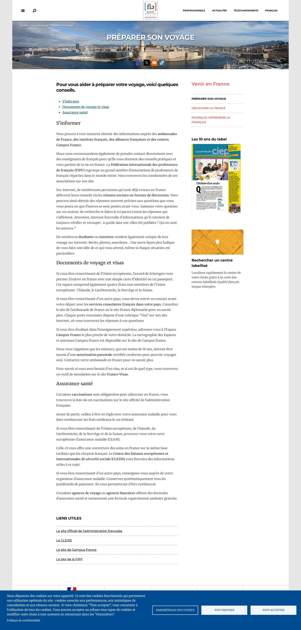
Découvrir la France (208, 108)
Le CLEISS (64, 540)
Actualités (219, 10)
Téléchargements (246, 10)
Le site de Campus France (76, 550)
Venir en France (210, 84)
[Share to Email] (154, 63)
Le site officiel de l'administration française (89, 531)
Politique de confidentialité (23, 620)
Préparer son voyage (209, 98)
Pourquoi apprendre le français (211, 120)
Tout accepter (273, 610)
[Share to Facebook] (139, 63)
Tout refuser (224, 610)
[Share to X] (147, 63)
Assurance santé (75, 112)
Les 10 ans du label (209, 139)
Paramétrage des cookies (175, 610)
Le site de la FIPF (69, 559)
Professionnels (194, 10)
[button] (162, 63)
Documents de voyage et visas (85, 107)
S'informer (70, 101)
